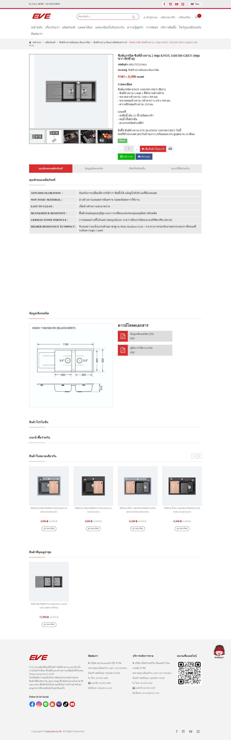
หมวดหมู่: (123, 70)
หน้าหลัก (37, 28)
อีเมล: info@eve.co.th (100, 691)
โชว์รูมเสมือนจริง (190, 28)
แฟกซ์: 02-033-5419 (144, 691)
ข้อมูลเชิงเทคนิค (94, 168)
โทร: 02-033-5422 (142, 686)
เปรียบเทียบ (185, 17)
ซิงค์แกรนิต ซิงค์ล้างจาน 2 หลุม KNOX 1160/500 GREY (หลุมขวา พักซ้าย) (48, 609)
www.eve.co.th (53, 734)
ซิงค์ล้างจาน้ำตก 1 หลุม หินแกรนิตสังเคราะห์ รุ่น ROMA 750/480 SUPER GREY (137, 512)
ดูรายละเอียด (49, 529)
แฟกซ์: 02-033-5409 (99, 686)
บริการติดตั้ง (168, 28)
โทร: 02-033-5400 (98, 681)
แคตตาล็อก (85, 28)
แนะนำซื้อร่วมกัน (180, 168)
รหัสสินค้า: (123, 64)
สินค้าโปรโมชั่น (137, 168)
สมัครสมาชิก (168, 17)
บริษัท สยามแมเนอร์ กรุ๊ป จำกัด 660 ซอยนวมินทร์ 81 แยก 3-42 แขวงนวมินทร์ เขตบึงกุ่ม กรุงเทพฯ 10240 (107, 671)
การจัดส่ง (152, 28)
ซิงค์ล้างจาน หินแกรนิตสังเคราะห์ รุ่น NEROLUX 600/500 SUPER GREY (49, 512)
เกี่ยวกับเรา (52, 28)
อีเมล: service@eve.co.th (146, 696)
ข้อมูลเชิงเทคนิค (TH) (142, 336)
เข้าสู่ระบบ (151, 17)
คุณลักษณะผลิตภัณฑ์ (51, 168)
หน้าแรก (35, 42)
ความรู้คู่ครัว (135, 28)
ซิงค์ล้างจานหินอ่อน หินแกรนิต (74, 42)
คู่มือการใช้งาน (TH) (141, 350)
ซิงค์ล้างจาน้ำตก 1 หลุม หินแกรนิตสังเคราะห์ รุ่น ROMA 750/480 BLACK (182, 512)
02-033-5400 (53, 3)
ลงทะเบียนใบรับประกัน (109, 28)
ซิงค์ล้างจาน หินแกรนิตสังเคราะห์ (110, 42)
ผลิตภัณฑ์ (68, 28)
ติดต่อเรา (37, 34)
